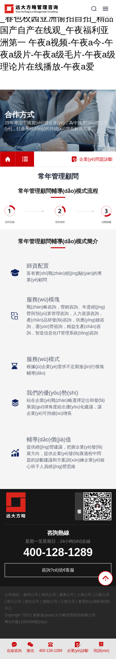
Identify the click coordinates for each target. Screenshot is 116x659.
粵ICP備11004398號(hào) (26, 622)
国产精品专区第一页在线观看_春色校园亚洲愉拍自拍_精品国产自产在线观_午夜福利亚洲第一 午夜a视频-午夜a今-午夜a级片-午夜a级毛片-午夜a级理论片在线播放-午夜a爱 (57, 36)
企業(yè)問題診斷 (92, 159)
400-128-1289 (57, 552)
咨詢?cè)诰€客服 (58, 570)
